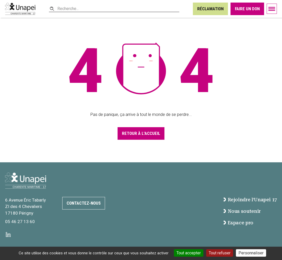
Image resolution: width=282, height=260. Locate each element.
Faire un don (247, 8)
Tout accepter (188, 253)
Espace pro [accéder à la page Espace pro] (238, 222)
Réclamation (210, 8)
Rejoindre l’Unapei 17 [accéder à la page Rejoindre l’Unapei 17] (250, 199)
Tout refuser (220, 253)
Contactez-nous (84, 203)
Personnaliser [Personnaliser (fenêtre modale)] (251, 253)
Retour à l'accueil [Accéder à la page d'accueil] (141, 133)
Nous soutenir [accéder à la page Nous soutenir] (242, 211)
